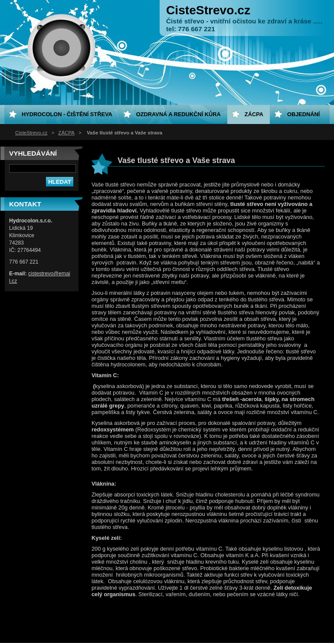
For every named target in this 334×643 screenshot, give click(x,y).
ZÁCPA (66, 132)
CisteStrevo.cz (31, 132)
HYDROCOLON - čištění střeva (67, 114)
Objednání (303, 114)
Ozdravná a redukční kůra (178, 114)
